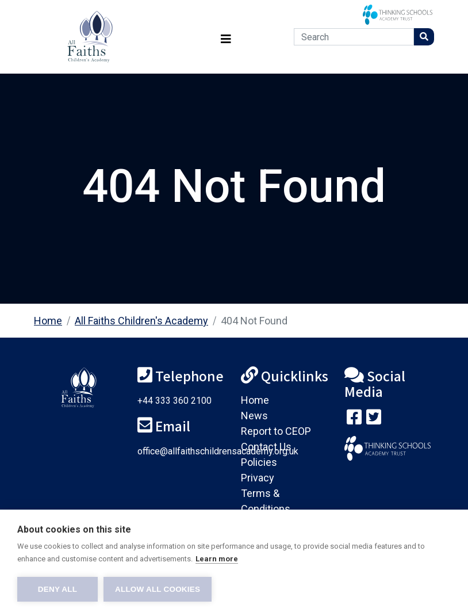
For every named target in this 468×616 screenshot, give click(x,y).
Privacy (257, 478)
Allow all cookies (157, 589)
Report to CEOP (276, 431)
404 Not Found (254, 321)
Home (48, 321)
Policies (259, 462)
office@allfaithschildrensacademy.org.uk (217, 451)
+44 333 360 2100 (174, 400)
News (254, 416)
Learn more (216, 558)
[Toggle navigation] (226, 37)
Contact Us (266, 447)
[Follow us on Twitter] (373, 420)
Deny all (57, 589)
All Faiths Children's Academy (141, 321)
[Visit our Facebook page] (354, 420)
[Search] (354, 36)
